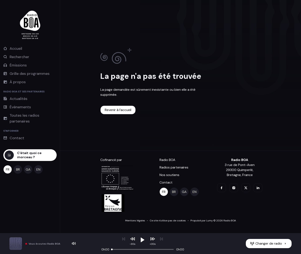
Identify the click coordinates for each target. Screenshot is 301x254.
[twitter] (245, 187)
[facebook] (221, 187)
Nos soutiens (169, 175)
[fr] (7, 169)
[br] (18, 169)
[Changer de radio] (269, 243)
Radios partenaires (173, 167)
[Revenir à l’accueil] (118, 110)
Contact (165, 182)
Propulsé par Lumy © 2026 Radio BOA (213, 220)
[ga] (28, 169)
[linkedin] (258, 187)
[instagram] (233, 187)
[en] (38, 169)
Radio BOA (167, 160)
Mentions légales (135, 220)
